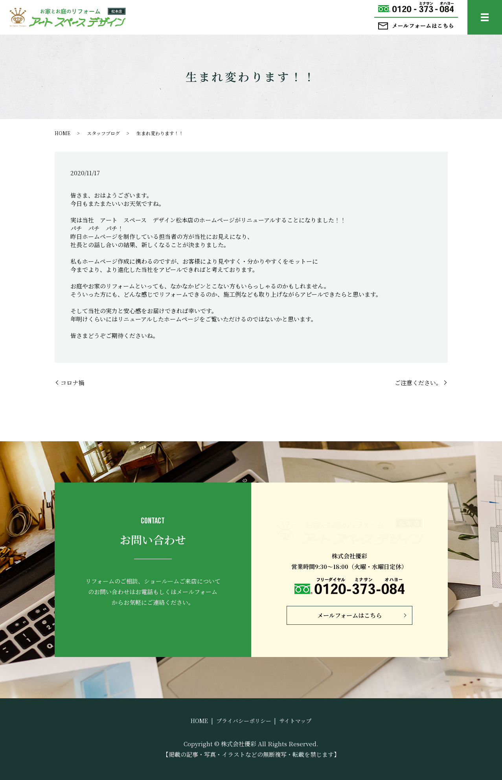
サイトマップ (295, 721)
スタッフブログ (103, 133)
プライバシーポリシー (243, 721)
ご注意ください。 (418, 382)
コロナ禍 (72, 382)
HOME (62, 133)
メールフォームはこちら (349, 615)
